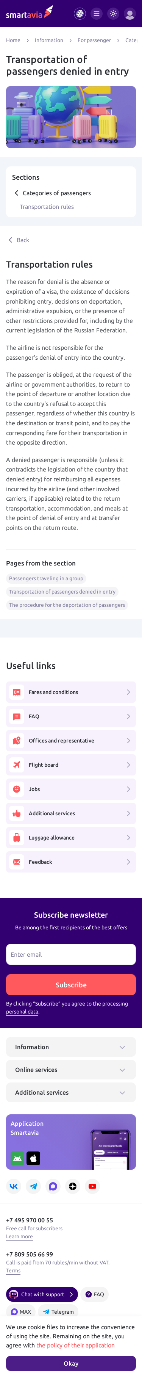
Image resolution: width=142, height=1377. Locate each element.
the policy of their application (75, 1345)
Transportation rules (47, 206)
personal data (22, 1012)
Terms (13, 1270)
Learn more (19, 1236)
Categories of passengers (51, 192)
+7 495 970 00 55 (29, 1220)
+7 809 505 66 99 (29, 1254)
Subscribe (71, 985)
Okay (71, 1363)
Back (17, 239)
